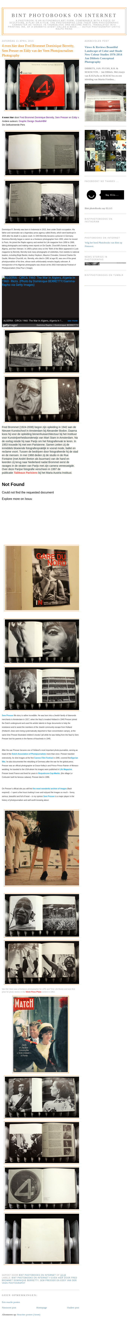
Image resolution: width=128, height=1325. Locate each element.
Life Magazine (66, 769)
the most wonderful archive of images (50, 789)
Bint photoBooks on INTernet (64, 15)
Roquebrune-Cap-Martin (49, 773)
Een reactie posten (11, 1302)
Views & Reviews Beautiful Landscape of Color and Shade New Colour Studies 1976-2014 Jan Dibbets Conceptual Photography (103, 54)
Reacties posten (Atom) (28, 1314)
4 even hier (8, 117)
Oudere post (73, 1307)
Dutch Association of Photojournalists (29, 754)
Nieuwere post (9, 1307)
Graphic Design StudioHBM (32, 121)
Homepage (41, 1307)
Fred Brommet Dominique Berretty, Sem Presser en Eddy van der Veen (55, 117)
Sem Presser (7, 715)
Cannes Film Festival (43, 758)
